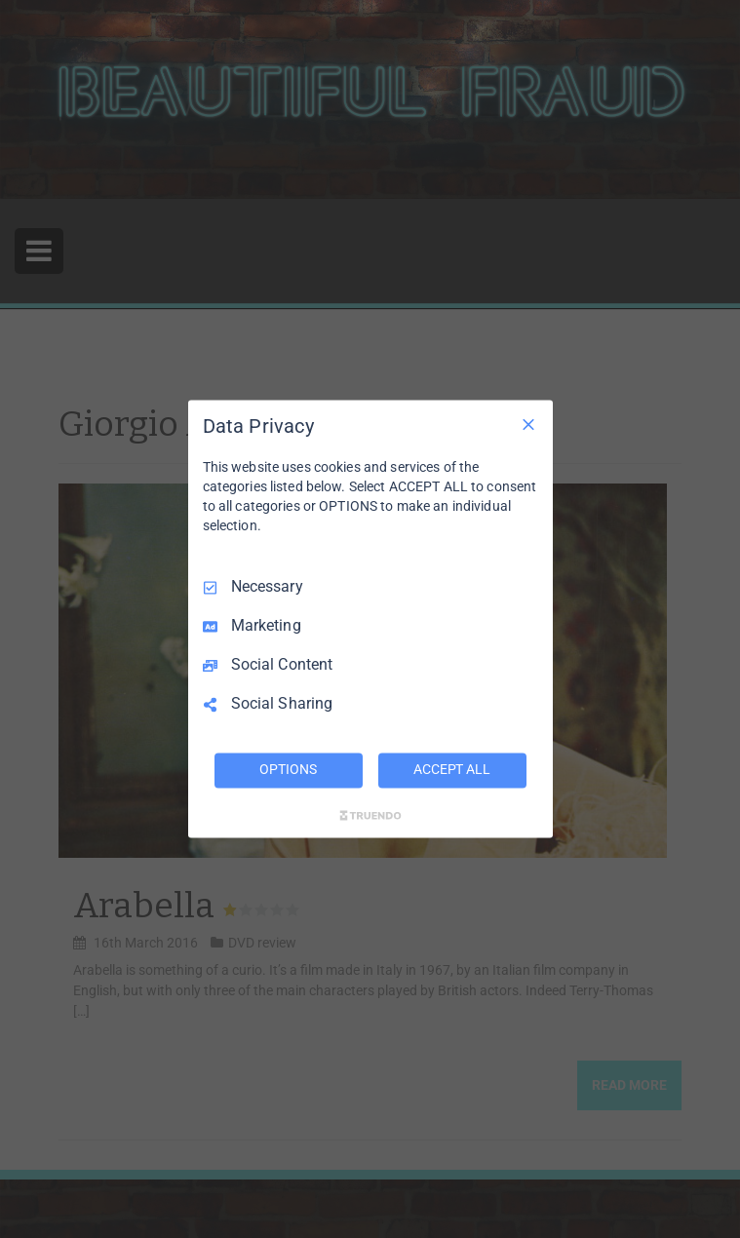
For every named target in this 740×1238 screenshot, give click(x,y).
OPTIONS (287, 770)
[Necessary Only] (528, 424)
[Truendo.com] (370, 816)
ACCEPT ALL (451, 770)
